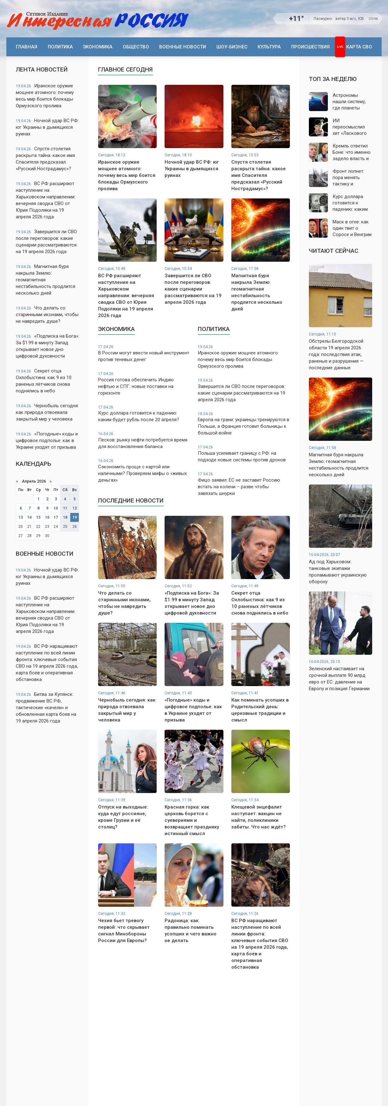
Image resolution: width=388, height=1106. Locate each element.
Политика (60, 47)
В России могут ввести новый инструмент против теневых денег (144, 353)
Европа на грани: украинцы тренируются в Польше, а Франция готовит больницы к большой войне (244, 423)
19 (74, 517)
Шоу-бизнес (231, 47)
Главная (26, 47)
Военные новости (182, 47)
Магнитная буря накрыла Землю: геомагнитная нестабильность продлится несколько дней (45, 280)
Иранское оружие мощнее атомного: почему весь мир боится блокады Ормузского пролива (45, 96)
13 (20, 517)
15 (38, 517)
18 (65, 517)
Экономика (97, 47)
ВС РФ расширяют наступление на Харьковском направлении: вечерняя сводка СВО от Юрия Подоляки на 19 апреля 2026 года (45, 200)
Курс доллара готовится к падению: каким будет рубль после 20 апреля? (144, 414)
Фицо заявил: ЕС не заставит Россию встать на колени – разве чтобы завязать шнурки (244, 484)
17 (55, 517)
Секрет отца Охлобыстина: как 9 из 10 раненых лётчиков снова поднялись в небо (44, 381)
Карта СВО (359, 47)
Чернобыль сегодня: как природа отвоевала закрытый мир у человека (47, 412)
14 (29, 517)
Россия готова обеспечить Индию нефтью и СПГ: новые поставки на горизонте (144, 383)
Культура (269, 47)
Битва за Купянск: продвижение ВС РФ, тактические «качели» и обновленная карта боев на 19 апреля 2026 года (46, 707)
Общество (136, 47)
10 (55, 508)
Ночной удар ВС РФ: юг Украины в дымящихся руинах (47, 127)
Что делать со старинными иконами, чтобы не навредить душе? (47, 314)
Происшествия (310, 47)
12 (74, 508)
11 (65, 508)
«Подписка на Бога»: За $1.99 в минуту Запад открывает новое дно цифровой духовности (47, 346)
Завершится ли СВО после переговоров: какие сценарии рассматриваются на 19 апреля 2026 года (46, 241)
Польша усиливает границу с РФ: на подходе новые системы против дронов (244, 454)
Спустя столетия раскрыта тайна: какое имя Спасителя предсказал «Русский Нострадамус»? (45, 159)
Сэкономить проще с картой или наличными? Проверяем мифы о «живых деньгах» (144, 470)
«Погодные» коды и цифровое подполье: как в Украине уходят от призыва (47, 440)
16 (47, 517)
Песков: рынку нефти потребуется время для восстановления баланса (144, 440)
